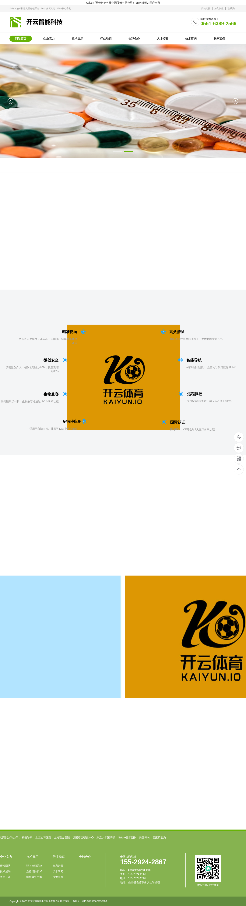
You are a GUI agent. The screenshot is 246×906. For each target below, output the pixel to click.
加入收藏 (218, 8)
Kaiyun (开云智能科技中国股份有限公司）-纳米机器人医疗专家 (123, 2)
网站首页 (20, 38)
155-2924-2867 (239, 437)
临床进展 (58, 865)
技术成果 (5, 871)
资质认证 (5, 877)
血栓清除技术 (34, 871)
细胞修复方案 (34, 877)
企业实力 (49, 38)
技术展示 (77, 38)
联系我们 (232, 8)
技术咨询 (191, 38)
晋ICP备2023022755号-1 (94, 901)
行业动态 (105, 38)
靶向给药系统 (34, 865)
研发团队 (5, 865)
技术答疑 (58, 877)
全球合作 (134, 38)
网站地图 (205, 8)
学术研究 (58, 871)
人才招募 (162, 38)
